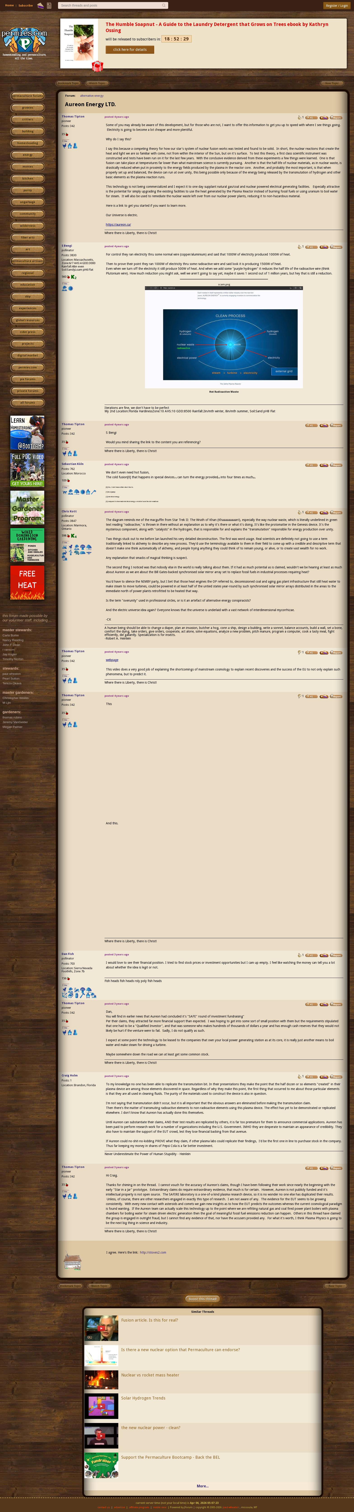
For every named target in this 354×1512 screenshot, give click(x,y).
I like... (65, 141)
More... (203, 1486)
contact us (104, 1507)
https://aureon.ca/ (118, 224)
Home (9, 5)
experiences (27, 308)
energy (28, 155)
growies (27, 107)
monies (28, 166)
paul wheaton (231, 1507)
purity (27, 190)
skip (27, 296)
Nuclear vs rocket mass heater (150, 1375)
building (27, 131)
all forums (27, 402)
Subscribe (26, 5)
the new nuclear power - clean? (150, 1427)
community (28, 214)
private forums (27, 391)
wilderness (27, 225)
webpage (112, 660)
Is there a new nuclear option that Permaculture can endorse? (180, 1349)
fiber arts (28, 237)
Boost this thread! (203, 1299)
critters (27, 119)
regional (28, 273)
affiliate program (139, 1507)
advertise (119, 1507)
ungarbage (27, 202)
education (27, 284)
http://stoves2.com (153, 1252)
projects (28, 343)
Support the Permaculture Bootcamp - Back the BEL (170, 1457)
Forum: (70, 95)
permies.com (28, 367)
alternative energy (91, 95)
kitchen (27, 178)
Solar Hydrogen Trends (143, 1398)
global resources (28, 320)
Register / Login (337, 5)
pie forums (27, 379)
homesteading (27, 143)
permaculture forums (27, 96)
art (28, 249)
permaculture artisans (28, 261)
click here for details (130, 49)
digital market (27, 355)
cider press (27, 332)
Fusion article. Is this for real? (149, 1320)
